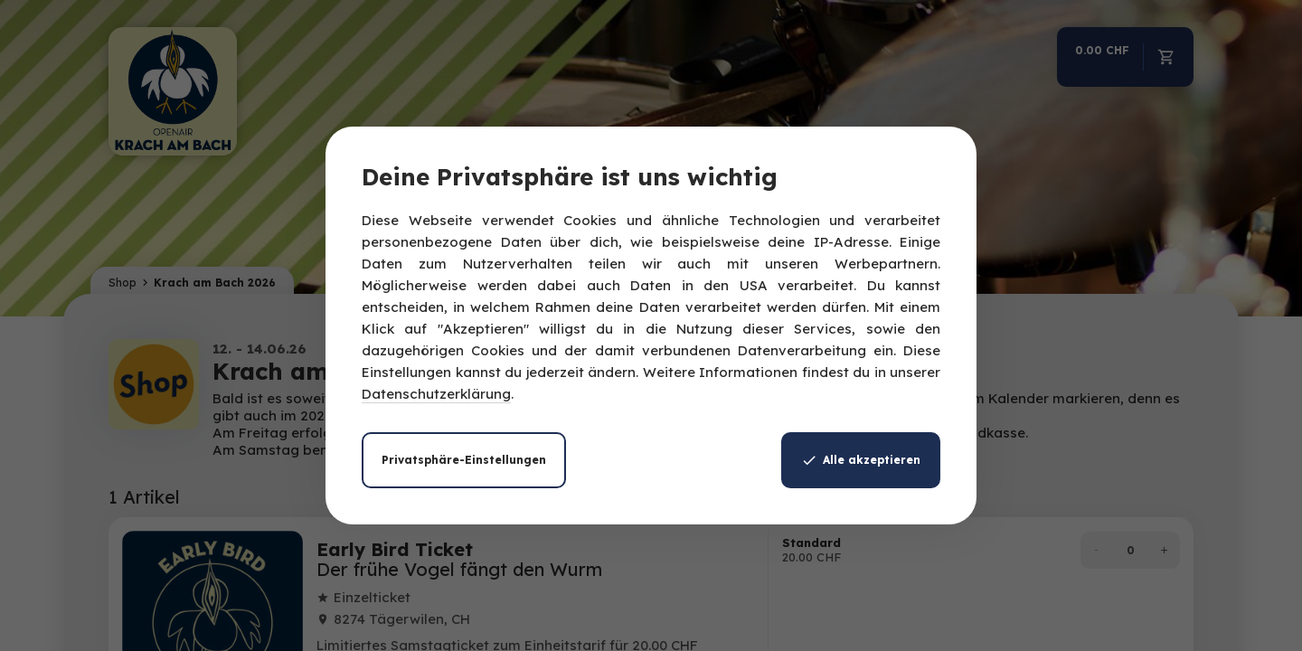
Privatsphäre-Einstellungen (464, 460)
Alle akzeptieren (860, 460)
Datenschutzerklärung (436, 393)
